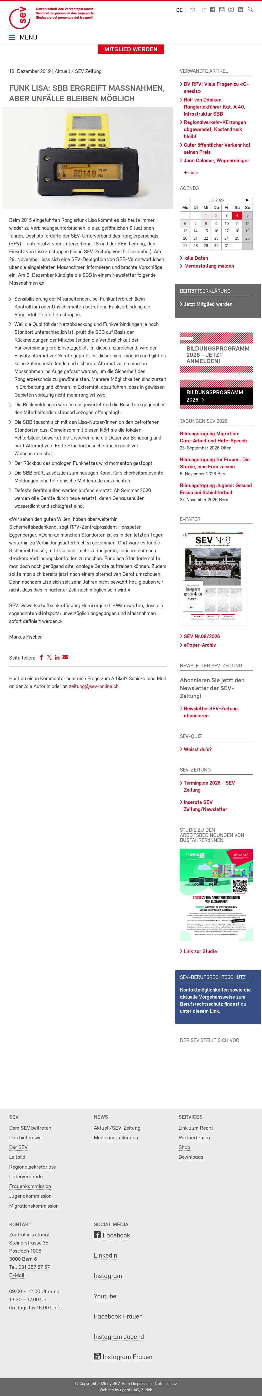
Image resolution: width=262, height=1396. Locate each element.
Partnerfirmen (194, 1138)
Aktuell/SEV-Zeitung (117, 1128)
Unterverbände (26, 1177)
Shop (184, 1147)
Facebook (116, 1235)
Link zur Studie (200, 951)
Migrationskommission (34, 1206)
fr (192, 10)
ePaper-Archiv (200, 645)
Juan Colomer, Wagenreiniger (216, 161)
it (204, 10)
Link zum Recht (196, 1128)
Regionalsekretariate (32, 1167)
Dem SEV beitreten (30, 1128)
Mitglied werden (131, 50)
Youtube (105, 1296)
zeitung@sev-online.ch (94, 686)
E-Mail (16, 1275)
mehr (192, 172)
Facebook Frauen (118, 1317)
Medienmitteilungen (116, 1138)
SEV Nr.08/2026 (202, 636)
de (179, 10)
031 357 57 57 (34, 1267)
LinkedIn (105, 1256)
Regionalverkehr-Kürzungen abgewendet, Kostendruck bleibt (215, 129)
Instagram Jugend (119, 1337)
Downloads (191, 1157)
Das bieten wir (25, 1138)
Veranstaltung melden (209, 266)
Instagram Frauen (127, 1357)
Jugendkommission (30, 1196)
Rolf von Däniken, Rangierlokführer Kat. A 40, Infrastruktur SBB (214, 107)
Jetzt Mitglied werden (208, 304)
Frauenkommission (30, 1186)
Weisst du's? (198, 749)
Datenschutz (166, 1384)
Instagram (108, 1276)
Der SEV (18, 1147)
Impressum (142, 1384)
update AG (129, 1390)
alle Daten (196, 258)
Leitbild (17, 1157)
